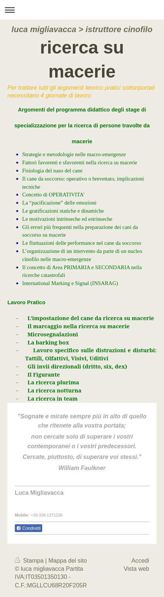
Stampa (30, 560)
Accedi (140, 560)
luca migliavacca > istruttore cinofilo (82, 29)
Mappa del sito (67, 560)
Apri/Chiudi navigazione (82, 10)
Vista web (136, 569)
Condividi (28, 528)
